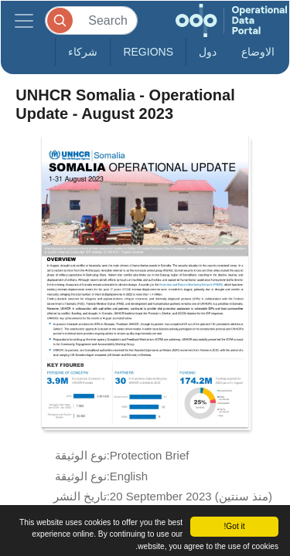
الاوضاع (258, 52)
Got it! (233, 526)
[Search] (91, 20)
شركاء (82, 52)
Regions (148, 52)
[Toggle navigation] (24, 20)
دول (208, 52)
